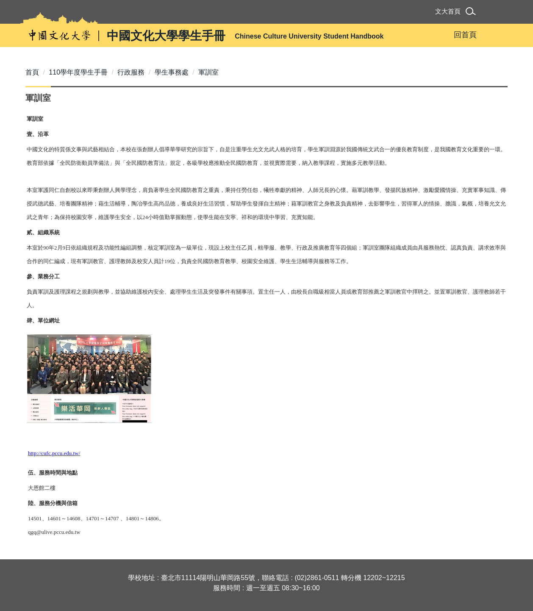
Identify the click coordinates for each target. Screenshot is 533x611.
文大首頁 (448, 11)
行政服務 (130, 72)
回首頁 (465, 35)
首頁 (32, 72)
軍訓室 (208, 72)
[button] (472, 12)
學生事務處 (172, 72)
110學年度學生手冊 (78, 72)
